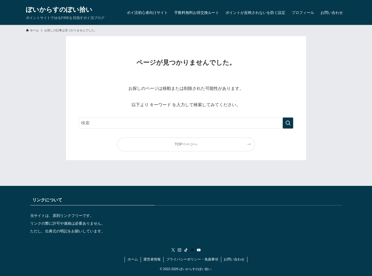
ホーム (133, 259)
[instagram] (179, 250)
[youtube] (198, 250)
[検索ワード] (186, 123)
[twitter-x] (173, 250)
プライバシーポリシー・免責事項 (192, 259)
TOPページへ (186, 144)
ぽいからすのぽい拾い (59, 9)
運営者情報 (152, 259)
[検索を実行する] (288, 123)
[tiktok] (186, 250)
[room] (192, 250)
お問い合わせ (234, 259)
